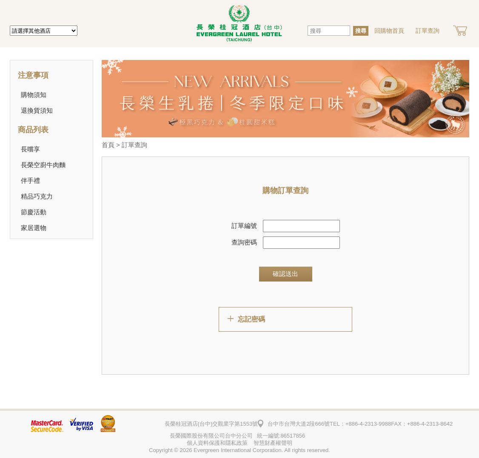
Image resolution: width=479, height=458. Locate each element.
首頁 (108, 144)
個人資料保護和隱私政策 (217, 443)
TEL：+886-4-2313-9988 (360, 424)
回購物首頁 (389, 30)
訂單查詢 (427, 30)
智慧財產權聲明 (273, 443)
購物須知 (33, 94)
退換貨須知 (37, 110)
